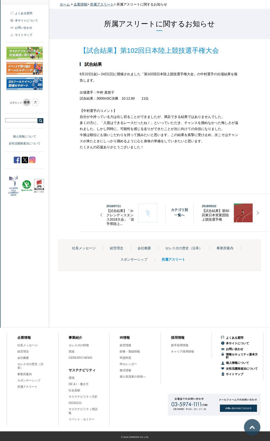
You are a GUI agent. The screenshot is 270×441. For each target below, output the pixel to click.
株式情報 (125, 370)
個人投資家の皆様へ (133, 376)
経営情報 (125, 345)
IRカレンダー (128, 364)
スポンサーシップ (133, 259)
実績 (71, 351)
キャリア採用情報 (182, 351)
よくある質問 (23, 13)
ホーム (65, 4)
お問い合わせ (23, 27)
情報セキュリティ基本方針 (242, 356)
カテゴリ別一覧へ (179, 212)
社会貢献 (74, 390)
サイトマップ (23, 35)
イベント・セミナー (82, 419)
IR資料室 (125, 358)
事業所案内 (225, 248)
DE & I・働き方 (79, 384)
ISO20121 (75, 403)
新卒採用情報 (179, 345)
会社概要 (144, 248)
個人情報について (24, 136)
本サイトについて (26, 20)
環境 (71, 378)
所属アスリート (102, 4)
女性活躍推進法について (24, 143)
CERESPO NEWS (80, 358)
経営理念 (116, 248)
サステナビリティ (82, 370)
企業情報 (80, 4)
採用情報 (177, 337)
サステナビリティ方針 (83, 396)
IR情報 (125, 337)
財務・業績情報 (130, 351)
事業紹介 (75, 337)
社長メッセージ (84, 248)
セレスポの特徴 (79, 345)
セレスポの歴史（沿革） (183, 248)
